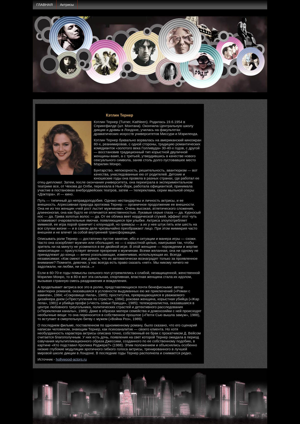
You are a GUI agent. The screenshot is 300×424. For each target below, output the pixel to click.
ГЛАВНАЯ (44, 5)
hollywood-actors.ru (71, 359)
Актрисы (67, 5)
